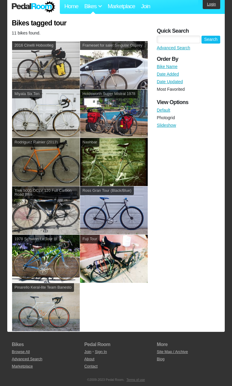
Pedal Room (33, 7)
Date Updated (170, 81)
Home (71, 6)
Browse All (21, 351)
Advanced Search (173, 47)
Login (211, 4)
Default (163, 110)
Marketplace (121, 6)
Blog (161, 359)
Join (145, 6)
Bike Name (167, 66)
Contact (91, 366)
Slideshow (166, 125)
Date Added (168, 74)
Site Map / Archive (172, 351)
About (89, 359)
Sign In (101, 351)
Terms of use (136, 379)
